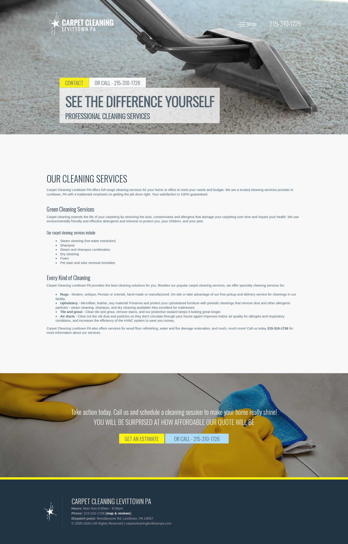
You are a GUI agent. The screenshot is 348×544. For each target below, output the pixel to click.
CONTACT (89, 83)
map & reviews (118, 513)
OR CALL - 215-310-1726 (132, 83)
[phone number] (285, 23)
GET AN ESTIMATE (142, 439)
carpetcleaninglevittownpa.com (148, 523)
